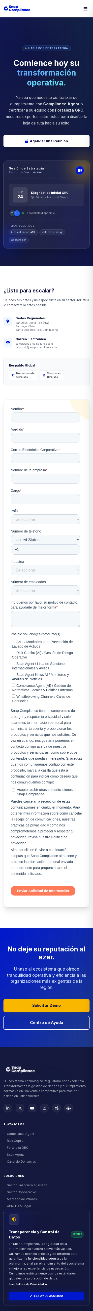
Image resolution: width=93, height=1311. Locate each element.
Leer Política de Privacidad (28, 1284)
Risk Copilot (14, 1141)
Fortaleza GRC (15, 1147)
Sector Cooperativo (19, 1192)
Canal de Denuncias (19, 1161)
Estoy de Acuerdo (46, 1296)
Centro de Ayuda (46, 1022)
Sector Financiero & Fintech (25, 1185)
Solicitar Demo (46, 1005)
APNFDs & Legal (17, 1206)
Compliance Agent (18, 1134)
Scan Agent (13, 1154)
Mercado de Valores (20, 1199)
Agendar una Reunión (46, 141)
